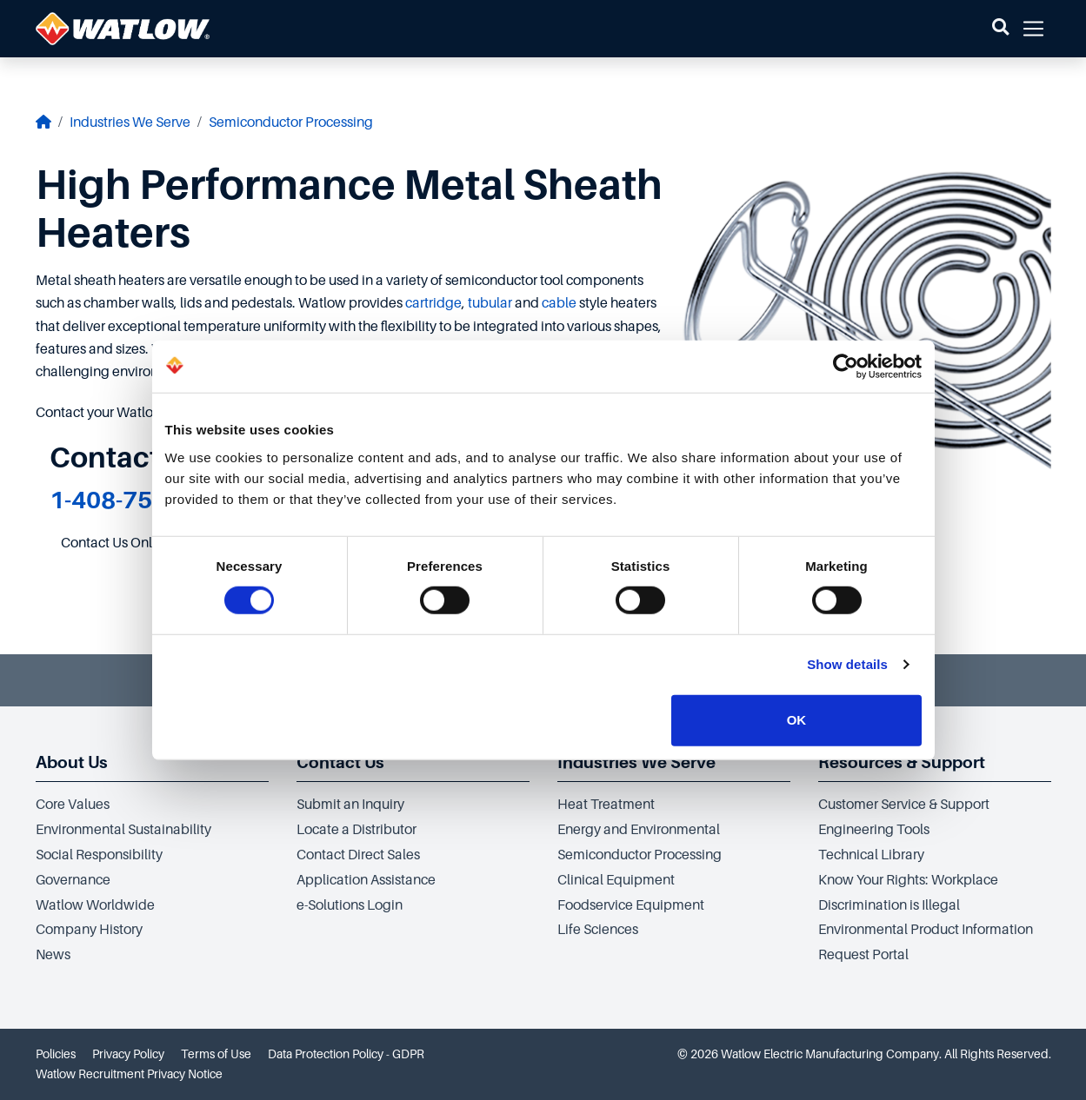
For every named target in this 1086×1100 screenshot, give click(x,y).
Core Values (73, 804)
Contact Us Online (116, 543)
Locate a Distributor (356, 830)
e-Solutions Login (349, 905)
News (53, 955)
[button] (1000, 28)
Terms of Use (216, 1054)
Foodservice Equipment (630, 905)
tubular (490, 303)
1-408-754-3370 (141, 500)
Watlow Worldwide (95, 905)
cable (559, 303)
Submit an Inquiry (350, 804)
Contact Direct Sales (358, 855)
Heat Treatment (606, 804)
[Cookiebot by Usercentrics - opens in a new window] (846, 367)
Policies (56, 1054)
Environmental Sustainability (123, 830)
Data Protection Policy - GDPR (346, 1054)
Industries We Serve (130, 122)
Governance (73, 880)
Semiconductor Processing (291, 122)
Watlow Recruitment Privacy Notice (129, 1074)
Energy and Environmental (638, 830)
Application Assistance (366, 880)
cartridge (433, 303)
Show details (847, 664)
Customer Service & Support (903, 804)
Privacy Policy (128, 1054)
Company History (89, 930)
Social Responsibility (99, 855)
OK (797, 719)
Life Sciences (597, 930)
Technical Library (871, 855)
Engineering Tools (873, 830)
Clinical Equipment (616, 880)
